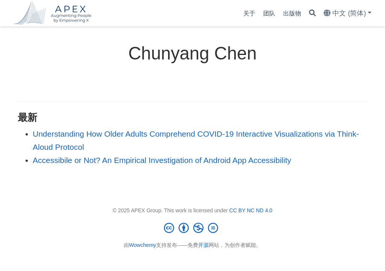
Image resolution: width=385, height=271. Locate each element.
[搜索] (312, 13)
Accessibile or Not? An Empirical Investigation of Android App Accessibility (162, 160)
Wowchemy (142, 245)
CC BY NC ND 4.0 (251, 210)
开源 (203, 245)
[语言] (347, 13)
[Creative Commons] (192, 228)
